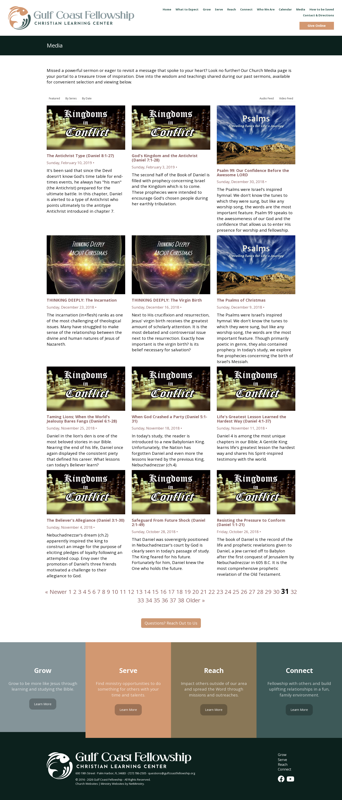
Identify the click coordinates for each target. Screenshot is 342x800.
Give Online (317, 25)
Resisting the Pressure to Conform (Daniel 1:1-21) (251, 522)
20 (195, 592)
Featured (54, 98)
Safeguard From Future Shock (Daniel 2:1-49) (168, 522)
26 (244, 592)
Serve (219, 9)
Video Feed (286, 98)
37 (173, 600)
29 (268, 592)
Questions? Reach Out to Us (171, 623)
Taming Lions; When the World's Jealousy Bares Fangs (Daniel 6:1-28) (82, 419)
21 (203, 592)
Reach (231, 9)
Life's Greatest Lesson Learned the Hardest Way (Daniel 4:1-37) (251, 419)
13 (139, 592)
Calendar (285, 9)
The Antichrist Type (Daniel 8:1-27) (80, 155)
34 (148, 600)
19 (187, 592)
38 (181, 600)
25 (236, 592)
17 (171, 592)
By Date (87, 98)
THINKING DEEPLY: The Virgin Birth (167, 300)
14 (147, 592)
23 (220, 592)
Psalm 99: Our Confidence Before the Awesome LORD (253, 172)
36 (165, 600)
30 (276, 592)
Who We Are (266, 9)
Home (167, 9)
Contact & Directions (318, 15)
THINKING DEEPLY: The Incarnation (82, 300)
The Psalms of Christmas (241, 300)
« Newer (56, 592)
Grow (207, 9)
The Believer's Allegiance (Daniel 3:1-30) (85, 520)
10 (115, 592)
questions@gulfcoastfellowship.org (171, 773)
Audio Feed (267, 98)
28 (260, 592)
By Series (71, 98)
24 (228, 592)
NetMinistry (136, 784)
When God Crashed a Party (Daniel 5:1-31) (169, 419)
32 (294, 592)
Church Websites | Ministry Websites (100, 784)
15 (155, 592)
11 (123, 592)
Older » (195, 600)
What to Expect (187, 9)
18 (179, 592)
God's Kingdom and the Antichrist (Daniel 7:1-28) (165, 158)
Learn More (42, 704)
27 (252, 592)
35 (157, 600)
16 (163, 592)
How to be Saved (322, 9)
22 (212, 592)
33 (140, 600)
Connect (246, 9)
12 (131, 592)
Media (300, 9)
